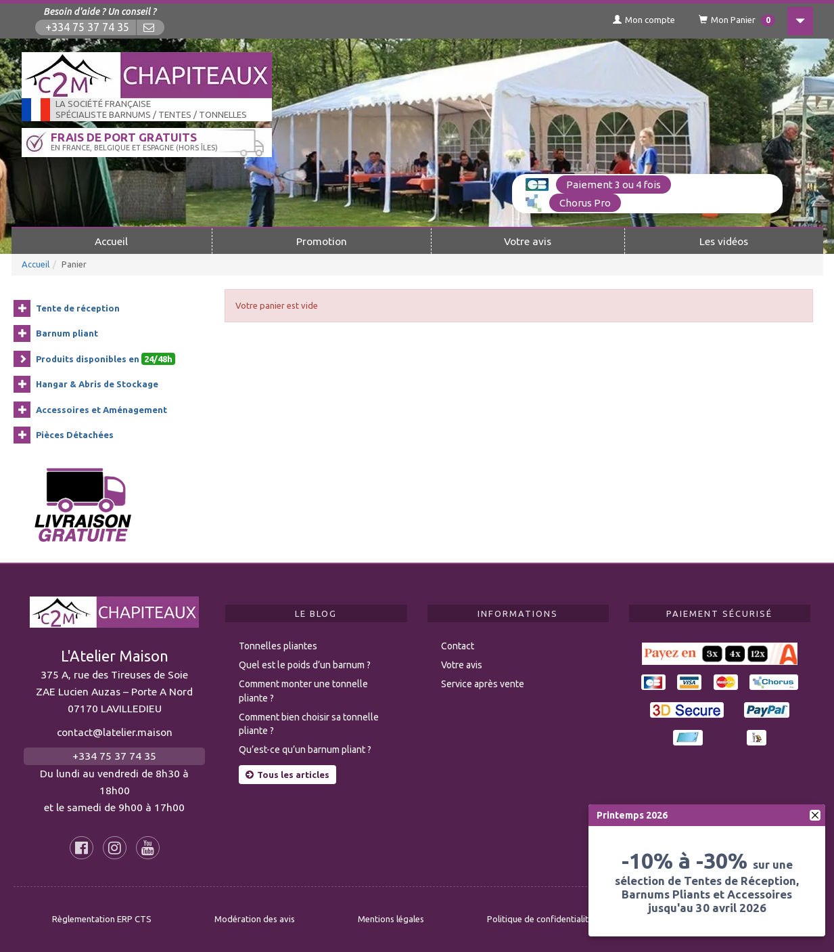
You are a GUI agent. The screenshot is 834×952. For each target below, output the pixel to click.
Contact (457, 646)
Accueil (111, 241)
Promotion (321, 241)
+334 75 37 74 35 (87, 27)
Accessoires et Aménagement (101, 409)
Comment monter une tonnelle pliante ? (303, 691)
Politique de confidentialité (540, 919)
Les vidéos (723, 241)
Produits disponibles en (105, 359)
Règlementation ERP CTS (102, 919)
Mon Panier (737, 20)
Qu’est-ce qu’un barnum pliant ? (305, 749)
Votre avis (527, 241)
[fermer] (815, 815)
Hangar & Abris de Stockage (97, 384)
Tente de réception (78, 308)
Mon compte (644, 19)
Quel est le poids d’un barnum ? (305, 664)
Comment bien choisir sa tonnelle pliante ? (309, 724)
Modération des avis (254, 919)
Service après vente (482, 683)
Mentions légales (391, 919)
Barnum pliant (67, 333)
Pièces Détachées (75, 434)
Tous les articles (287, 774)
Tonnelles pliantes (278, 646)
